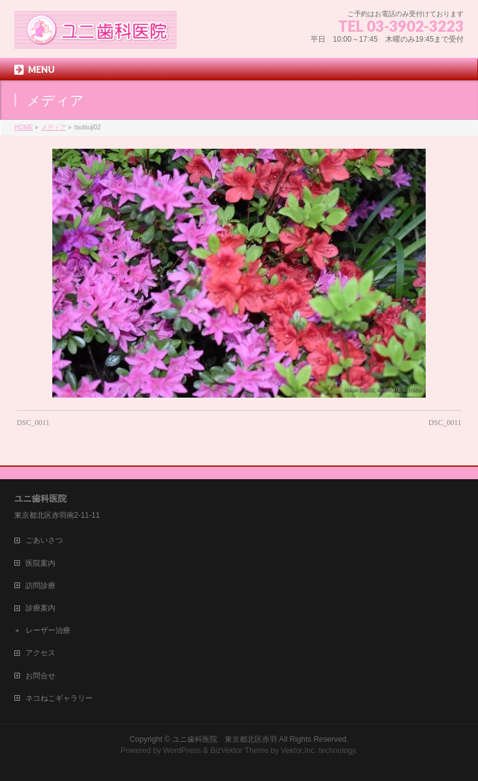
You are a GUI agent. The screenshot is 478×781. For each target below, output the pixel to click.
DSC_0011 (33, 422)
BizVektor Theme (239, 750)
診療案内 (40, 608)
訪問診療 (40, 585)
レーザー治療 (48, 630)
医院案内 (40, 563)
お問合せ (40, 675)
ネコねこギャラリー (59, 698)
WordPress (182, 750)
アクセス (40, 652)
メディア (53, 127)
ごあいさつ (44, 540)
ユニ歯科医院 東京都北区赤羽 (224, 739)
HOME (23, 127)
